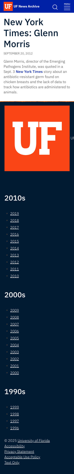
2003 (14, 351)
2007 (14, 324)
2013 (14, 255)
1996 (14, 427)
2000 (14, 372)
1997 (14, 420)
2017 (14, 227)
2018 (14, 220)
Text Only (11, 462)
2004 (14, 344)
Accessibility (14, 445)
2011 (14, 268)
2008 (14, 317)
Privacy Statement (19, 451)
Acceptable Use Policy (22, 456)
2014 (14, 248)
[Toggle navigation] (67, 6)
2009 (14, 310)
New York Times (29, 71)
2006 (14, 331)
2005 (14, 338)
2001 (14, 365)
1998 (14, 414)
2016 (14, 234)
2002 (14, 358)
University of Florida (34, 440)
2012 (14, 262)
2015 (14, 241)
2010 (14, 275)
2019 (14, 213)
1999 (14, 407)
